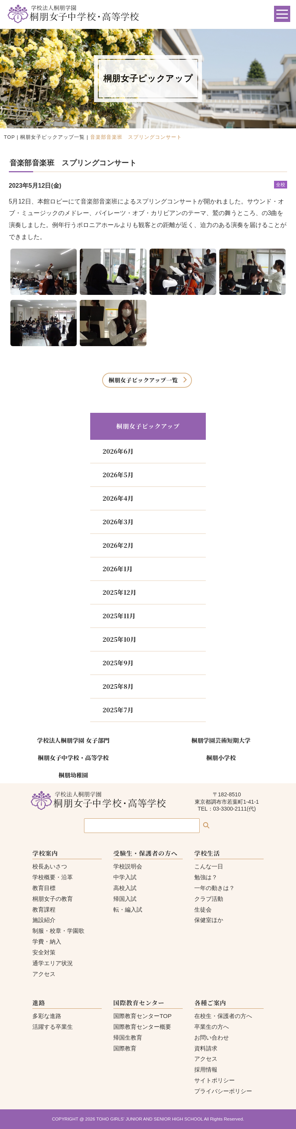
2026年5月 (118, 474)
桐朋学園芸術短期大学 (221, 740)
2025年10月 (119, 639)
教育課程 (44, 909)
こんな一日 (208, 866)
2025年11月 (119, 615)
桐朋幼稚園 (73, 775)
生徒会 (203, 909)
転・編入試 (127, 909)
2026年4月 (118, 498)
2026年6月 (118, 451)
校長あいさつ (49, 866)
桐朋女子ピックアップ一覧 (52, 137)
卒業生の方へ (211, 1026)
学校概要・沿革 (52, 877)
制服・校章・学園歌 (58, 930)
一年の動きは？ (214, 888)
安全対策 (44, 952)
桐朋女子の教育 (52, 898)
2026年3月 (118, 521)
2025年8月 (118, 686)
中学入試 (124, 877)
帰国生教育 (127, 1037)
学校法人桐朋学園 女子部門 (73, 740)
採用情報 (205, 1069)
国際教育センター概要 (142, 1026)
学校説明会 (127, 866)
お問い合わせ (211, 1037)
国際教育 (124, 1048)
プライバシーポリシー (223, 1091)
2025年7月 (118, 709)
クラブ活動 (208, 898)
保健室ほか (208, 920)
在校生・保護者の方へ (223, 1016)
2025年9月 (118, 662)
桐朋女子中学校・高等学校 (73, 757)
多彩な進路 (46, 1016)
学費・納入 (46, 941)
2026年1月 (118, 568)
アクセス (44, 974)
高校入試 (124, 888)
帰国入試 (124, 898)
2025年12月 (119, 592)
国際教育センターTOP (142, 1016)
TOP (9, 137)
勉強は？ (205, 877)
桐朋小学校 (221, 757)
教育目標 (44, 888)
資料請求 (205, 1048)
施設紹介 (44, 920)
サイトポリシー (214, 1080)
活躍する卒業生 (52, 1026)
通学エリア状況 (52, 963)
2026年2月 (118, 545)
